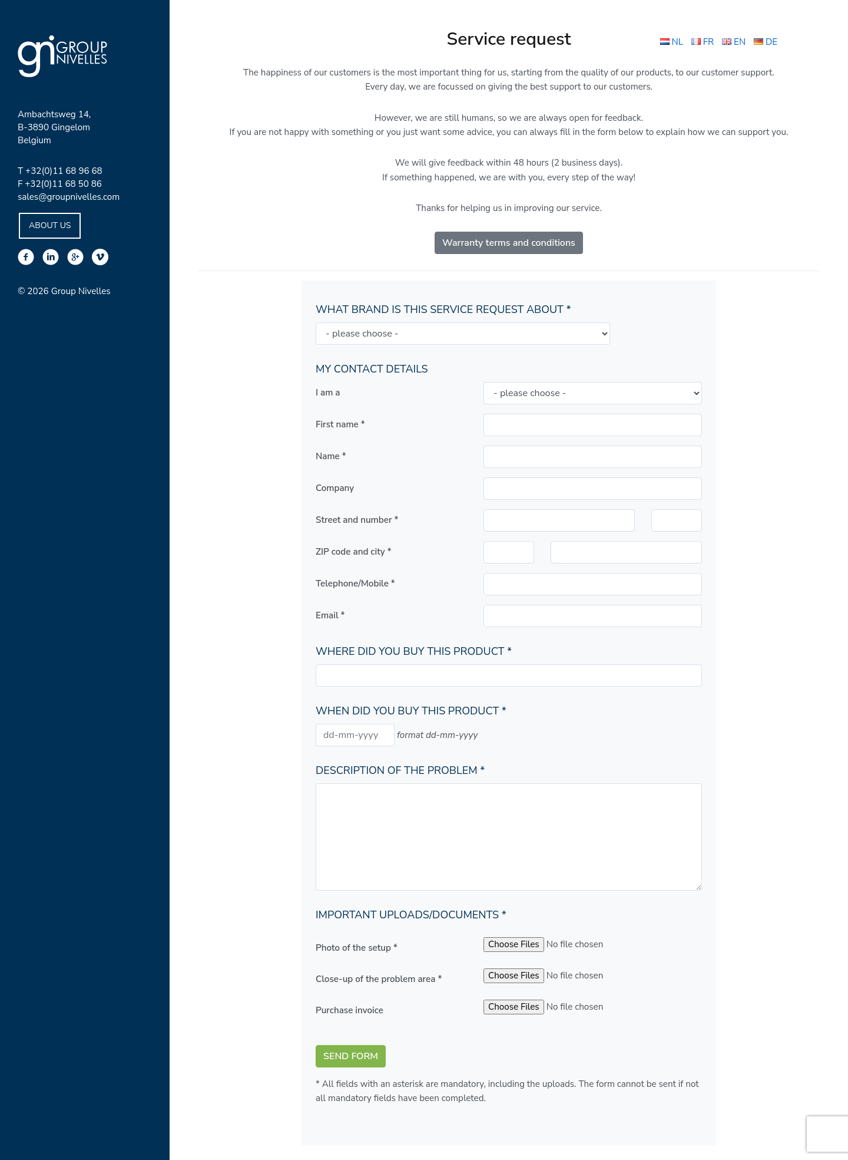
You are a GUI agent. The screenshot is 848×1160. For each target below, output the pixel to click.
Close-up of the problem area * (379, 979)
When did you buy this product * (411, 711)
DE (765, 42)
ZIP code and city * (354, 552)
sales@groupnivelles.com (69, 197)
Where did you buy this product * (414, 651)
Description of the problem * (400, 770)
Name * (331, 456)
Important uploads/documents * (411, 915)
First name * (340, 424)
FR (702, 42)
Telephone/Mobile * (355, 583)
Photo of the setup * (357, 948)
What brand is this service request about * (443, 309)
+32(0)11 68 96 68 (63, 171)
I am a (328, 392)
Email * (330, 615)
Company (335, 488)
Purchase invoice (349, 1010)
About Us (50, 225)
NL (671, 42)
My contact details (372, 369)
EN (734, 42)
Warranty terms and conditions (508, 242)
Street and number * (357, 520)
